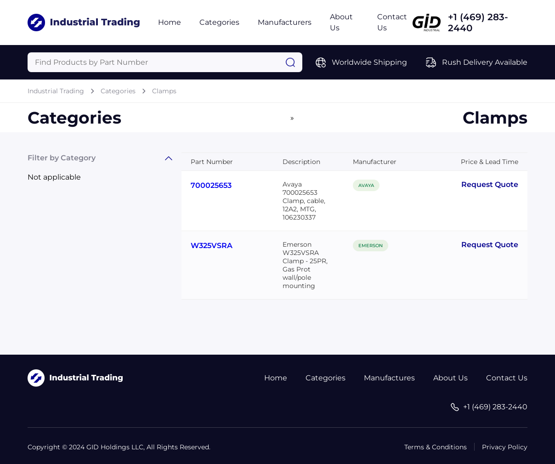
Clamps (164, 91)
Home (169, 22)
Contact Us (506, 377)
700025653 (211, 185)
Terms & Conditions (435, 447)
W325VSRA (211, 245)
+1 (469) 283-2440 (478, 22)
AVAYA (366, 185)
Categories (219, 22)
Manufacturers (284, 22)
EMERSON (370, 246)
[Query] (165, 62)
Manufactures (389, 377)
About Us (450, 377)
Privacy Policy (504, 447)
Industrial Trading (56, 91)
